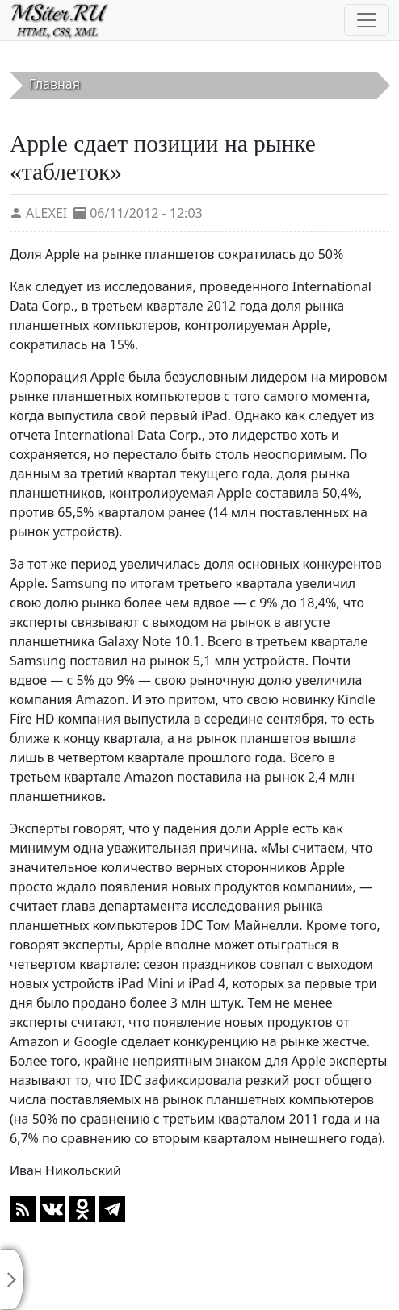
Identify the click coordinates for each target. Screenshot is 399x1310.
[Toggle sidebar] (12, 1279)
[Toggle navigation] (366, 20)
